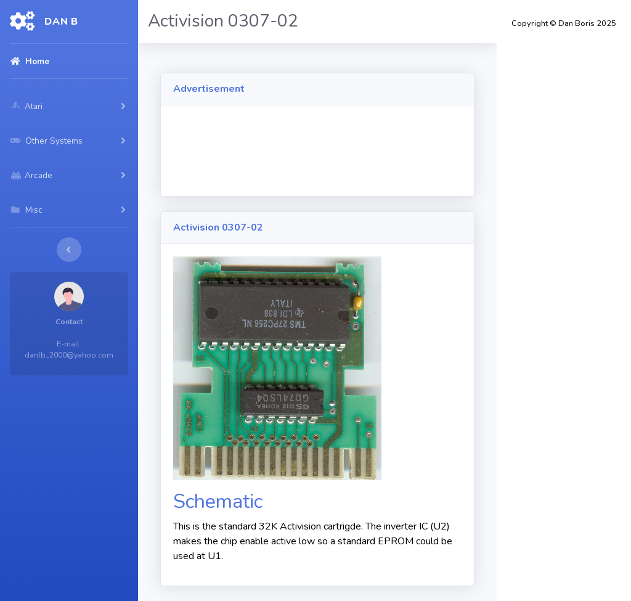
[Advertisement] (397, 151)
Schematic (218, 501)
